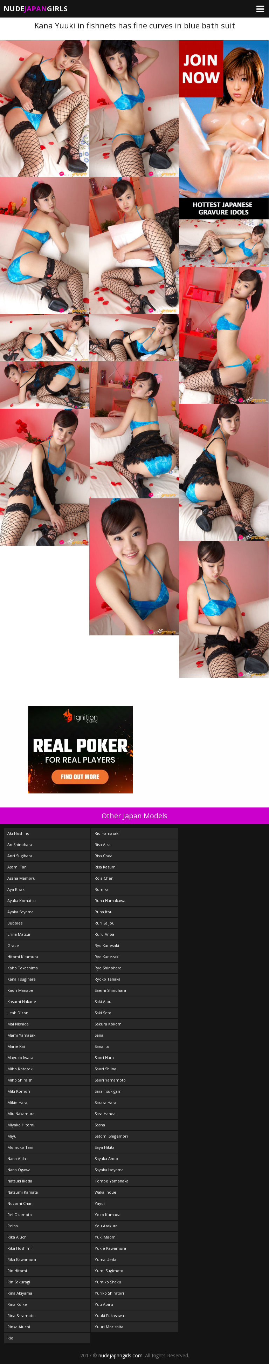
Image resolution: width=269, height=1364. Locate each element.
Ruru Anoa (104, 934)
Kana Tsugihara (21, 979)
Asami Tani (17, 866)
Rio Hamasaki (107, 833)
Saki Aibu (103, 1001)
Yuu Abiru (104, 1304)
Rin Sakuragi (18, 1281)
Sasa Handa (105, 1113)
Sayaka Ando (106, 1158)
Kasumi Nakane (21, 1001)
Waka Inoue (105, 1192)
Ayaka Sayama (20, 911)
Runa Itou (103, 911)
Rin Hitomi (17, 1270)
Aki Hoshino (18, 833)
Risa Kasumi (106, 866)
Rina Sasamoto (21, 1315)
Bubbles (14, 923)
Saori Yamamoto (110, 1080)
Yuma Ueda (105, 1259)
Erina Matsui (18, 934)
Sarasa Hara (105, 1102)
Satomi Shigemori (111, 1136)
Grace (13, 945)
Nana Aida (16, 1158)
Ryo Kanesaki (107, 945)
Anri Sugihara (19, 855)
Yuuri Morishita (109, 1326)
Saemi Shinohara (110, 990)
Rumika (102, 889)
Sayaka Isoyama (109, 1169)
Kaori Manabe (20, 990)
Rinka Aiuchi (18, 1326)
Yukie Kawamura (110, 1248)
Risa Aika (103, 844)
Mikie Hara (17, 1102)
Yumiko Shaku (108, 1281)
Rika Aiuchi (17, 1237)
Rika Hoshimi (19, 1248)
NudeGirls (36, 8)
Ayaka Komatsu (21, 900)
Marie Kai (16, 1046)
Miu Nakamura (21, 1113)
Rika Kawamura (21, 1259)
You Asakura (106, 1225)
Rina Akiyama (19, 1293)
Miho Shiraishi (20, 1080)
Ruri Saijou (105, 923)
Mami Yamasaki (21, 1035)
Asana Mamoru (21, 878)
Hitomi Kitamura (22, 956)
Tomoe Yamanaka (112, 1181)
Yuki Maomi (106, 1237)
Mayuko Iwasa (20, 1057)
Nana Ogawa (18, 1169)
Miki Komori (18, 1091)
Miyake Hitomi (20, 1124)
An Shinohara (19, 844)
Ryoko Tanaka (107, 979)
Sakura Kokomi (109, 1024)
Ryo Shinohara (108, 967)
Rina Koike (17, 1304)
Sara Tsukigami (109, 1091)
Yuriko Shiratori (109, 1293)
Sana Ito (102, 1046)
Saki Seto (103, 1012)
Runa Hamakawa (110, 900)
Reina (12, 1225)
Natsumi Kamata (22, 1192)
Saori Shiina (105, 1068)
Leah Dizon (17, 1012)
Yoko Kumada (107, 1214)
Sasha (100, 1124)
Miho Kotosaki (20, 1068)
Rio (10, 1338)
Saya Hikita (105, 1147)
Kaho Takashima (22, 967)
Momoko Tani (20, 1147)
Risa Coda (103, 855)
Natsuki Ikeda (19, 1181)
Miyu (11, 1136)
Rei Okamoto (19, 1214)
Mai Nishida (18, 1024)
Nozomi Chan (20, 1203)
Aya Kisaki (16, 889)
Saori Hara (104, 1057)
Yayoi (100, 1203)
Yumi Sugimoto (109, 1270)
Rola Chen (104, 878)
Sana (99, 1035)
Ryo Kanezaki (107, 956)
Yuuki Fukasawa (109, 1315)
